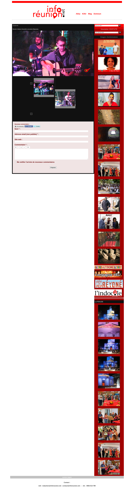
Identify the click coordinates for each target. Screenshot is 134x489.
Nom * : (17, 99)
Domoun (97, 14)
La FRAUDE (99, 301)
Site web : (18, 109)
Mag (90, 14)
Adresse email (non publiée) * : (27, 104)
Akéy (78, 14)
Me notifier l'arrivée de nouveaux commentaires (35, 132)
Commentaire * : (21, 114)
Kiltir (84, 14)
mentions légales (66, 477)
